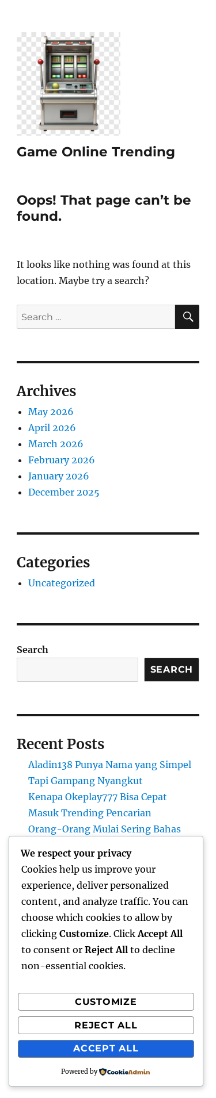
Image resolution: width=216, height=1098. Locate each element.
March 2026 (56, 444)
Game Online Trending (96, 152)
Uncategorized (61, 583)
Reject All (106, 1025)
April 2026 (52, 427)
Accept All (106, 1048)
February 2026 (61, 460)
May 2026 (51, 411)
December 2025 (64, 492)
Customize (106, 1001)
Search (32, 649)
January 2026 (58, 476)
